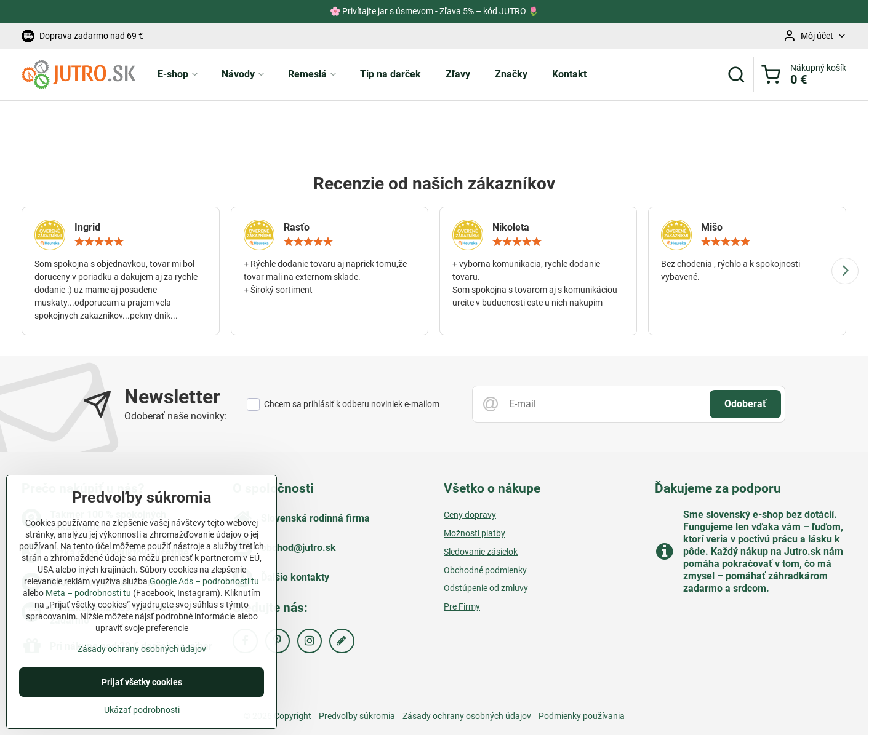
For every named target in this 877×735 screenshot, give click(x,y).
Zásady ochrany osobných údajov (466, 716)
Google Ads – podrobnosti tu (204, 601)
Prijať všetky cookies (142, 702)
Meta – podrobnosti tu (88, 613)
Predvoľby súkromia (357, 716)
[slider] (99, 242)
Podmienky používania (582, 716)
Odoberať (745, 404)
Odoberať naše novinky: (175, 416)
